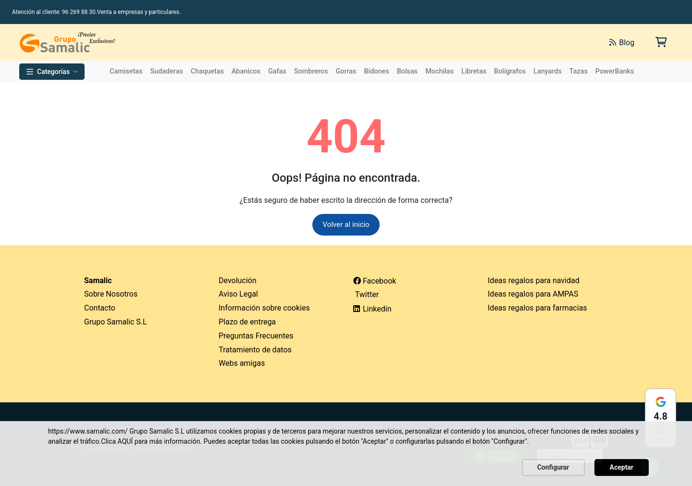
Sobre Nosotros (110, 294)
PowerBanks (614, 71)
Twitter (366, 295)
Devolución (238, 281)
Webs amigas (242, 364)
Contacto (99, 308)
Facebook (374, 281)
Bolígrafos (510, 71)
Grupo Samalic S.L (115, 322)
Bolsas (407, 71)
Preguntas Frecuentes (256, 336)
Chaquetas (207, 71)
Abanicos (246, 71)
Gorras (345, 71)
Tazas (578, 71)
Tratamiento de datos (255, 350)
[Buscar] (494, 42)
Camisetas (126, 71)
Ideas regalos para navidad (534, 281)
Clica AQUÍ (117, 441)
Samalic (98, 281)
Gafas (277, 71)
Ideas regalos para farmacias (537, 308)
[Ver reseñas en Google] (660, 418)
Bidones (376, 71)
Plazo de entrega (247, 322)
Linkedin (372, 309)
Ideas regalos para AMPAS (533, 294)
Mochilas (439, 71)
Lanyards (547, 71)
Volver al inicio (346, 224)
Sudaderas (166, 71)
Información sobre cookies (264, 308)
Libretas (473, 71)
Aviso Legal (238, 294)
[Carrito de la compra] (660, 42)
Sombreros (311, 71)
